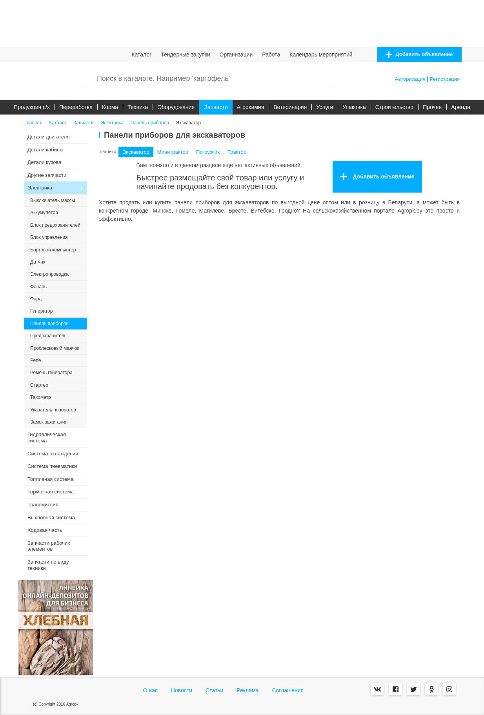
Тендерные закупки (185, 54)
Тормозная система (50, 492)
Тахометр (40, 397)
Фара (36, 299)
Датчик (37, 262)
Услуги (324, 107)
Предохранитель (48, 335)
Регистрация (445, 79)
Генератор (41, 311)
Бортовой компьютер (53, 250)
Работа (271, 54)
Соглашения (288, 690)
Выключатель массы (52, 200)
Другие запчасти (46, 175)
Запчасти (215, 107)
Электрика (112, 123)
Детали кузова (44, 162)
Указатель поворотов (53, 410)
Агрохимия (250, 107)
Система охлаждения (52, 454)
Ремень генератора (51, 372)
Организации (236, 54)
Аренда (460, 107)
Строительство (394, 107)
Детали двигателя (48, 137)
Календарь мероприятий (320, 54)
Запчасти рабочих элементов (48, 546)
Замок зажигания (48, 422)
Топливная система (50, 479)
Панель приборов (150, 123)
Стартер (39, 385)
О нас (150, 690)
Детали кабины (45, 150)
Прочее (432, 107)
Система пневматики (52, 466)
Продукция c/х (32, 107)
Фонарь (38, 286)
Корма (110, 107)
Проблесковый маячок (54, 348)
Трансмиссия (42, 505)
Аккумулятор (44, 212)
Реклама (247, 690)
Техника (137, 107)
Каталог (141, 54)
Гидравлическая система (46, 437)
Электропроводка (49, 274)
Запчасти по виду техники (48, 565)
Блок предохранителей (55, 225)
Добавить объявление (419, 54)
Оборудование (176, 107)
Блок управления (49, 237)
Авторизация (410, 79)
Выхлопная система (51, 517)
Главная (33, 123)
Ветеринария (290, 107)
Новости (181, 690)
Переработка (76, 107)
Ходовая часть (44, 530)
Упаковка (354, 107)
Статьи (214, 690)
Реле (35, 360)
